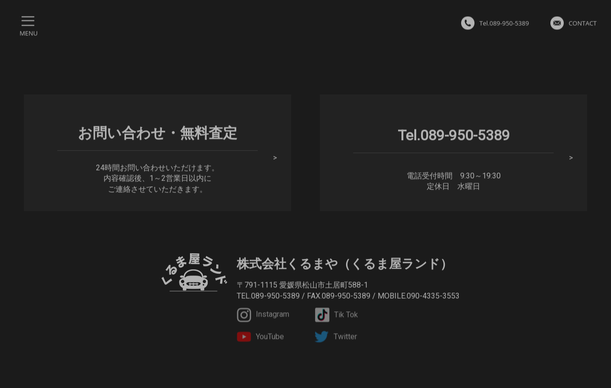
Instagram (263, 316)
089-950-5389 (275, 296)
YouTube (260, 338)
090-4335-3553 (433, 296)
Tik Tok (336, 316)
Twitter (336, 338)
